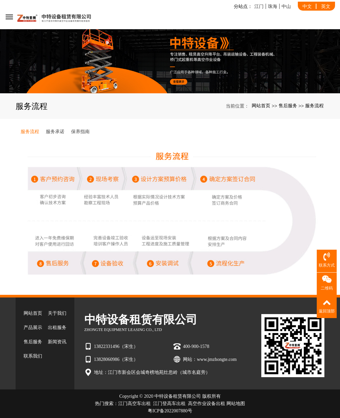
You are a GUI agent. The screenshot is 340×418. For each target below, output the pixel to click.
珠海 (272, 6)
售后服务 (288, 105)
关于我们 (57, 313)
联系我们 (33, 356)
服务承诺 (55, 131)
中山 (286, 6)
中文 (307, 6)
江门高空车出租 (134, 403)
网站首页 (261, 105)
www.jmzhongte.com (217, 359)
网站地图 (235, 403)
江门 (259, 6)
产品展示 (33, 327)
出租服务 (57, 327)
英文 (325, 6)
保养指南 (80, 131)
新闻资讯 (57, 341)
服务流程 (314, 105)
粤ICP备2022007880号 (170, 410)
